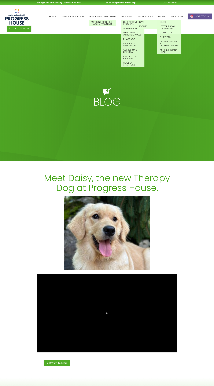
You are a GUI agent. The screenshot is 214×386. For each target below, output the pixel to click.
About (161, 16)
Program (126, 16)
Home (52, 16)
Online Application (72, 16)
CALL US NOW (19, 28)
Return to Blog (56, 363)
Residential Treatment (102, 16)
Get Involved (145, 16)
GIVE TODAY (199, 16)
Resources (176, 16)
